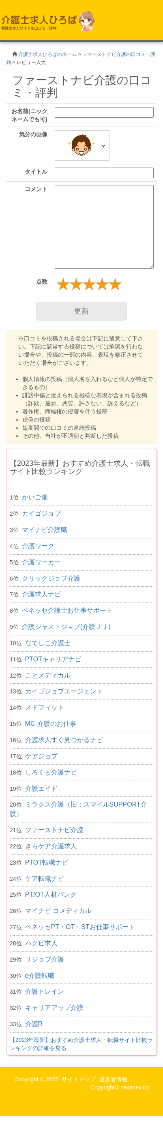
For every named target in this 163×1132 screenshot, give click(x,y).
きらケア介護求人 (51, 846)
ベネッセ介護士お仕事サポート (67, 610)
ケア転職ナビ (44, 878)
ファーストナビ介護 (54, 829)
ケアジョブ (41, 756)
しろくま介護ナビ (51, 772)
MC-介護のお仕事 (50, 723)
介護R (34, 1023)
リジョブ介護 (44, 959)
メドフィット (44, 707)
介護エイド (41, 788)
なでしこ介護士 (48, 642)
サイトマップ (79, 1079)
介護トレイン (44, 991)
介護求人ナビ (41, 594)
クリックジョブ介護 (51, 578)
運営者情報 (113, 1079)
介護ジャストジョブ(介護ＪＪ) (66, 626)
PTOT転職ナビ (46, 862)
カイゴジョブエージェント (64, 691)
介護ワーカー (41, 562)
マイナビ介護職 (44, 529)
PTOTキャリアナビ (53, 659)
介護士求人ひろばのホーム (47, 54)
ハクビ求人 (41, 943)
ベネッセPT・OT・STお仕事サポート (80, 926)
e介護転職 (40, 975)
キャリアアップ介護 (54, 1007)
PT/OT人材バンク (51, 894)
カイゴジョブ (41, 513)
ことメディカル (48, 675)
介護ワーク (38, 545)
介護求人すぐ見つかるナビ (64, 739)
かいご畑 (35, 497)
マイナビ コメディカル (58, 910)
